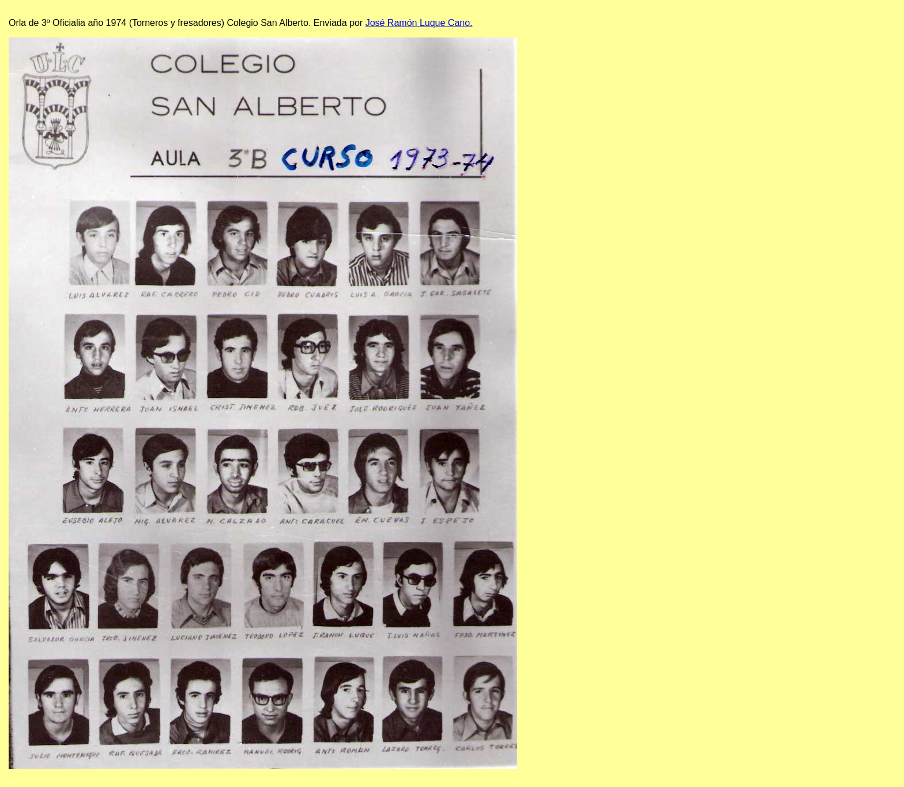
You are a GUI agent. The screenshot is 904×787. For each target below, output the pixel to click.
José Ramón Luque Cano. (419, 23)
